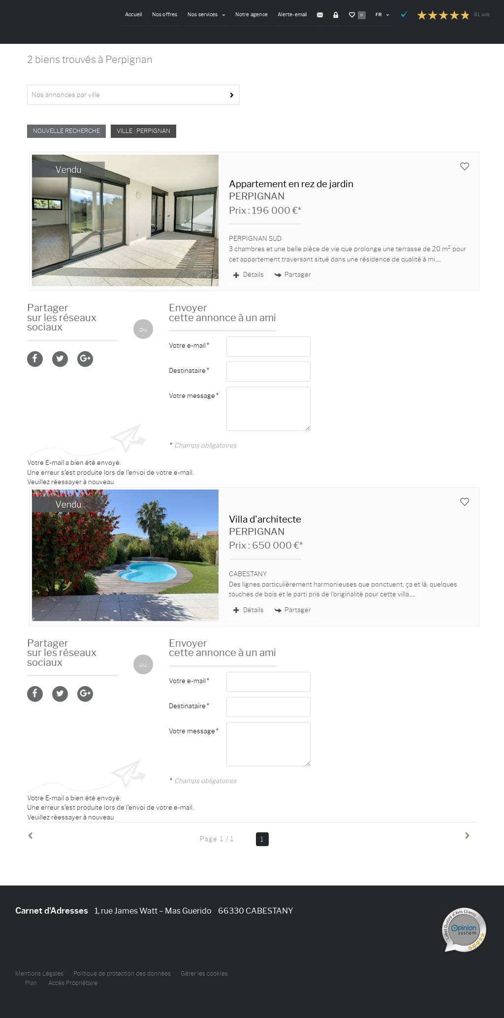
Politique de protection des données (122, 973)
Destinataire (187, 370)
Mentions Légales (39, 973)
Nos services (210, 14)
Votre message (192, 395)
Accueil (138, 14)
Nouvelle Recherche (66, 131)
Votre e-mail (187, 345)
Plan (31, 983)
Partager (292, 274)
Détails (248, 274)
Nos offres (169, 14)
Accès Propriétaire (72, 983)
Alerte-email (295, 14)
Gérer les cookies (204, 973)
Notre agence (254, 14)
